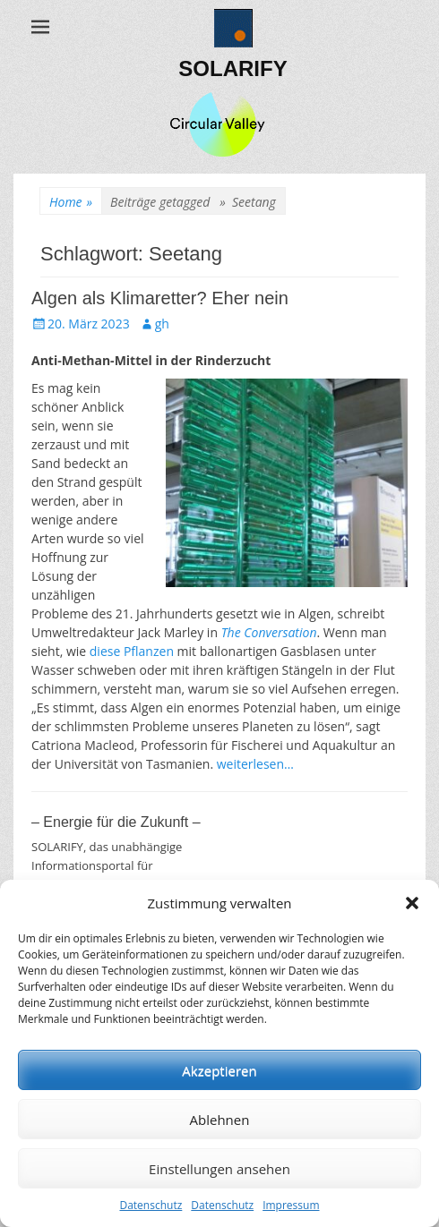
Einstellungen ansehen (219, 1169)
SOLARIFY (232, 68)
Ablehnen (220, 1120)
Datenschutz (150, 1205)
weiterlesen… (255, 763)
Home (70, 201)
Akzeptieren (219, 1070)
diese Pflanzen (132, 651)
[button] (412, 903)
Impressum (291, 1205)
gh (162, 323)
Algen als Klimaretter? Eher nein (159, 298)
